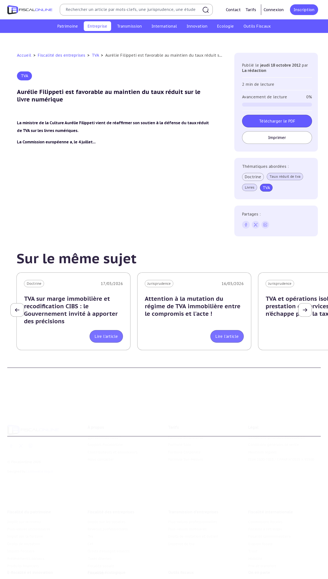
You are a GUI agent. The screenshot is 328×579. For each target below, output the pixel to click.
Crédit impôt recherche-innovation (36, 561)
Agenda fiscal (179, 568)
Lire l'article (106, 336)
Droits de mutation (23, 516)
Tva (136, 40)
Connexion (274, 9)
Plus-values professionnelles (192, 494)
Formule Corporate (184, 432)
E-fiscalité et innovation (30, 550)
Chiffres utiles (180, 561)
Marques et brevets (23, 575)
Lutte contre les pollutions (111, 561)
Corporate (275, 40)
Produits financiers (23, 538)
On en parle (259, 550)
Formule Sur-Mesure (185, 439)
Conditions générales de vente (273, 424)
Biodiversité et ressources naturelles (119, 568)
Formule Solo (179, 424)
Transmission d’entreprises (193, 484)
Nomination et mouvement (271, 561)
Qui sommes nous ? (104, 417)
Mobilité (255, 531)
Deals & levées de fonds (268, 568)
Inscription (304, 9)
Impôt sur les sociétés (63, 40)
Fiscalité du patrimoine (29, 484)
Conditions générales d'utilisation (276, 417)
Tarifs (250, 9)
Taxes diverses (217, 40)
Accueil (24, 55)
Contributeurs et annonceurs (112, 432)
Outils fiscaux (181, 550)
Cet (148, 40)
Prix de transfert (262, 538)
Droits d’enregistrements (178, 40)
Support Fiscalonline (105, 424)
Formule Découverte (185, 417)
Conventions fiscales (265, 494)
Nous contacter (101, 439)
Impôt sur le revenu (24, 494)
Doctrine (253, 176)
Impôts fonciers (20, 523)
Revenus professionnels (108, 40)
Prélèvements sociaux (25, 531)
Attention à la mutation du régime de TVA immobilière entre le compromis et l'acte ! (192, 306)
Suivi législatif (180, 575)
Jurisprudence (159, 283)
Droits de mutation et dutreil (193, 509)
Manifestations (261, 575)
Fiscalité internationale (270, 484)
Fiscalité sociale (247, 40)
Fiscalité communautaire (269, 509)
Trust (253, 523)
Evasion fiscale (260, 516)
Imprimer (277, 137)
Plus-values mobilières (187, 501)
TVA (96, 55)
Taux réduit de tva (285, 176)
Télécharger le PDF (277, 121)
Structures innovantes (26, 568)
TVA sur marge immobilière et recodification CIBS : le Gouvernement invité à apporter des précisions (71, 310)
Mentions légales (262, 432)
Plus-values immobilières (28, 501)
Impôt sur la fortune (25, 509)
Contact (233, 9)
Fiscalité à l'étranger (265, 501)
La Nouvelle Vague (39, 451)
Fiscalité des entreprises (62, 55)
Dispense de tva (181, 516)
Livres (250, 187)
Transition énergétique (107, 575)
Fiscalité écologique (107, 550)
